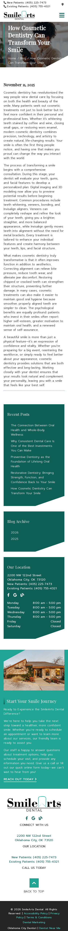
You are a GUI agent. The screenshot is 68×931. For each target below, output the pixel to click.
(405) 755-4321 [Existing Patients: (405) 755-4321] (34, 861)
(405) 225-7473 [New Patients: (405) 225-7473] (34, 857)
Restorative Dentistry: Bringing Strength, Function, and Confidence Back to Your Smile (33, 477)
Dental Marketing (34, 922)
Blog (23, 58)
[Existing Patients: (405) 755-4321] (27, 6)
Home (12, 58)
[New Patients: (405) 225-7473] (25, 3)
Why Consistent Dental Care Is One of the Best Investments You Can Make (32, 446)
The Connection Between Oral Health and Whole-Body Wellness (32, 430)
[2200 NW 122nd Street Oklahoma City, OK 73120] (34, 577)
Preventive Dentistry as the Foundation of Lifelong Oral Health (30, 462)
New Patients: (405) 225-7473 (29, 584)
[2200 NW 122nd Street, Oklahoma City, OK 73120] (63, 5)
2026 (14, 532)
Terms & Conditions (39, 917)
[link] (19, 15)
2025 (14, 539)
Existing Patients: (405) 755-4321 (32, 588)
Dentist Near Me (50, 928)
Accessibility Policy (36, 913)
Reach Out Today (20, 779)
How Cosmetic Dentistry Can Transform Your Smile (36, 60)
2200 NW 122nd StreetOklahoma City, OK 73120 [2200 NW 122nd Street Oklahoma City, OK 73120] (34, 838)
